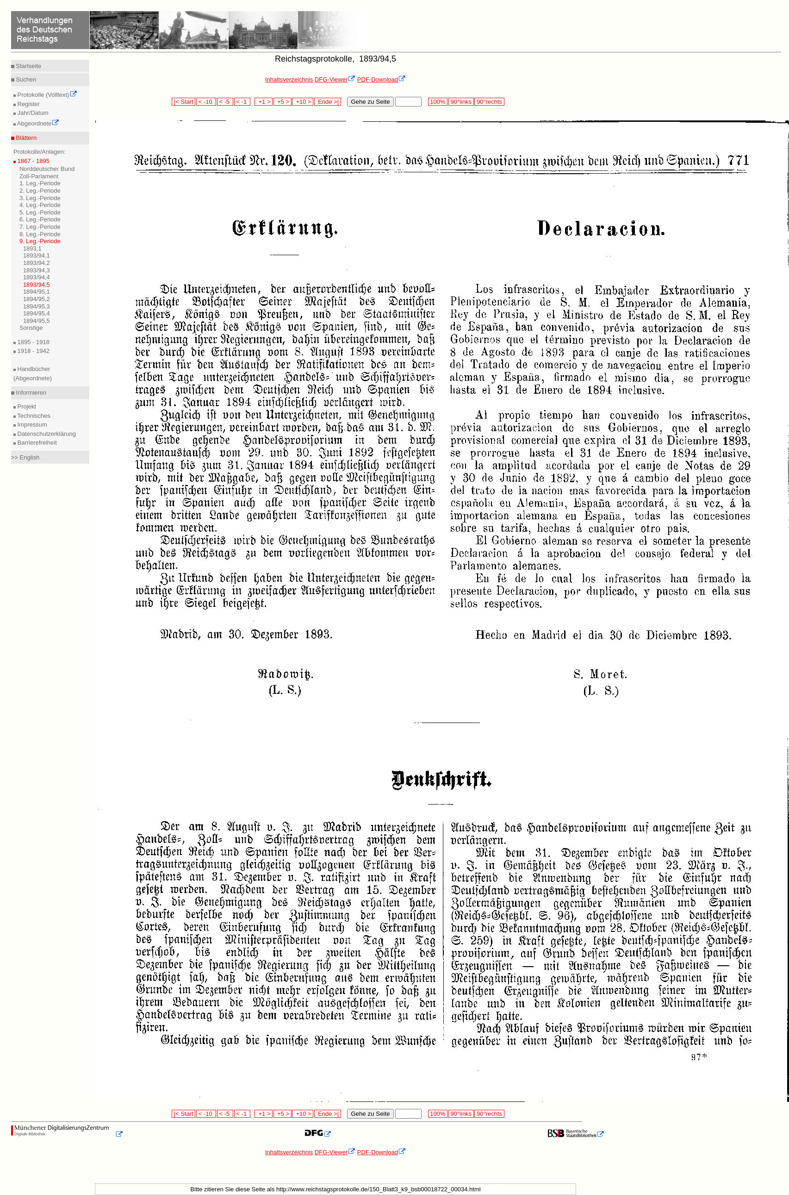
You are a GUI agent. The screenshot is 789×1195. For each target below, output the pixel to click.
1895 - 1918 (33, 342)
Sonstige (31, 327)
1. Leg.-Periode (40, 183)
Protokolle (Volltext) (46, 94)
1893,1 (32, 248)
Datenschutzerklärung (46, 433)
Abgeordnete (37, 123)
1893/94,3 (36, 270)
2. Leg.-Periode (40, 190)
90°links (461, 101)
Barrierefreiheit (36, 442)
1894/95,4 (36, 313)
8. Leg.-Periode (40, 234)
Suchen (25, 79)
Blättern (25, 137)
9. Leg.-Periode (40, 241)
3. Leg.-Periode (40, 198)
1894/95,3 (36, 306)
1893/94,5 (36, 284)
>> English (25, 457)
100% (438, 101)
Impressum (31, 424)
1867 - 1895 (33, 160)
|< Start (183, 101)
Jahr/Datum (32, 112)
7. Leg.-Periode (40, 226)
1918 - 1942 (33, 350)
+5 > (282, 101)
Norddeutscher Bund (47, 168)
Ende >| (328, 101)
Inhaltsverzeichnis (289, 79)
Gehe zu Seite (370, 101)
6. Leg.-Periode (40, 219)
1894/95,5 (36, 320)
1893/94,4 (36, 277)
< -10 (206, 101)
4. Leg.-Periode (40, 204)
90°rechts (489, 101)
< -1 (242, 101)
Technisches (33, 415)
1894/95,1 (36, 291)
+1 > (263, 101)
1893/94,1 (36, 255)
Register (28, 104)
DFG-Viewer (335, 79)
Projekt (26, 406)
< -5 (225, 101)
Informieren (30, 392)
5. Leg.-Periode (40, 212)
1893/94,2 (36, 262)
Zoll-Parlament (39, 176)
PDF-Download (381, 79)
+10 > (302, 101)
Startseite (28, 66)
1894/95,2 (36, 299)
